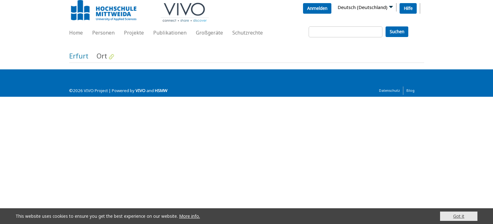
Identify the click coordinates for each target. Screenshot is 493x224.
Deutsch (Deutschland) (362, 7)
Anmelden (317, 8)
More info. (189, 216)
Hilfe (408, 8)
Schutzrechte (247, 32)
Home (76, 32)
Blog (410, 90)
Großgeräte (209, 32)
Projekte (134, 32)
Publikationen (170, 32)
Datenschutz (389, 90)
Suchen (397, 32)
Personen (103, 32)
